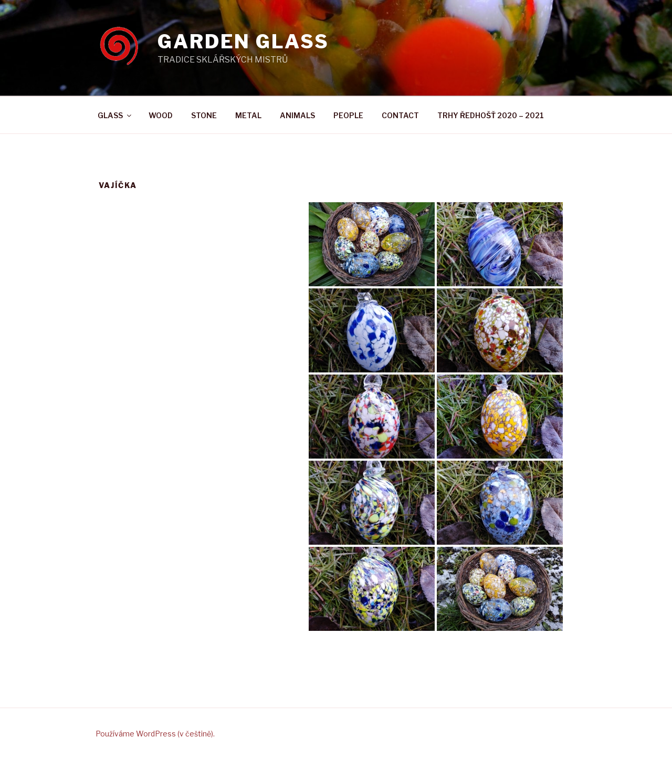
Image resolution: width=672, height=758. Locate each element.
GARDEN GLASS (243, 41)
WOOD (161, 115)
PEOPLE (348, 115)
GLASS (115, 115)
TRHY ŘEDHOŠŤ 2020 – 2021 (490, 115)
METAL (248, 115)
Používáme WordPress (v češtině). (155, 733)
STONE (204, 115)
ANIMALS (297, 115)
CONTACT (400, 115)
